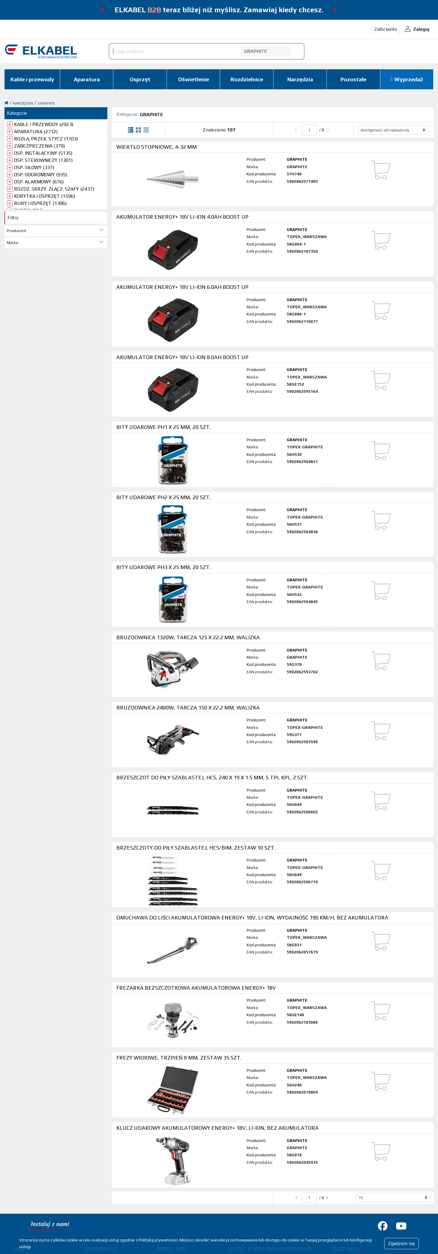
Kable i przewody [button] (32, 79)
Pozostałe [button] (353, 79)
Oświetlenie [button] (193, 79)
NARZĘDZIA (23, 103)
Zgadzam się (401, 1243)
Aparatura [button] (87, 79)
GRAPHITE (46, 103)
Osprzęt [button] (140, 79)
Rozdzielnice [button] (247, 79)
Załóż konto (385, 29)
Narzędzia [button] (300, 79)
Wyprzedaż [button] (408, 79)
